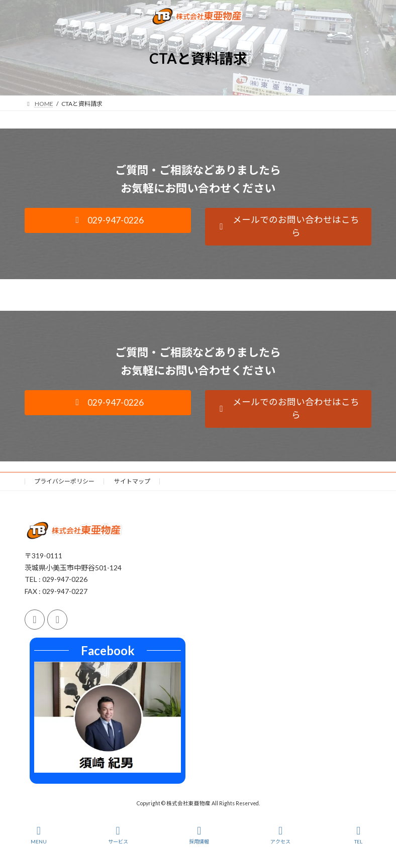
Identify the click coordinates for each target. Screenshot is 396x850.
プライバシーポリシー (64, 481)
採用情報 (199, 834)
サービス (118, 834)
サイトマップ (132, 481)
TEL (359, 834)
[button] (108, 220)
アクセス (280, 834)
